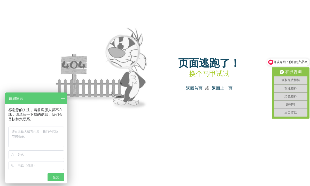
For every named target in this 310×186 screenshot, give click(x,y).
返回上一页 (222, 88)
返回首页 (194, 88)
